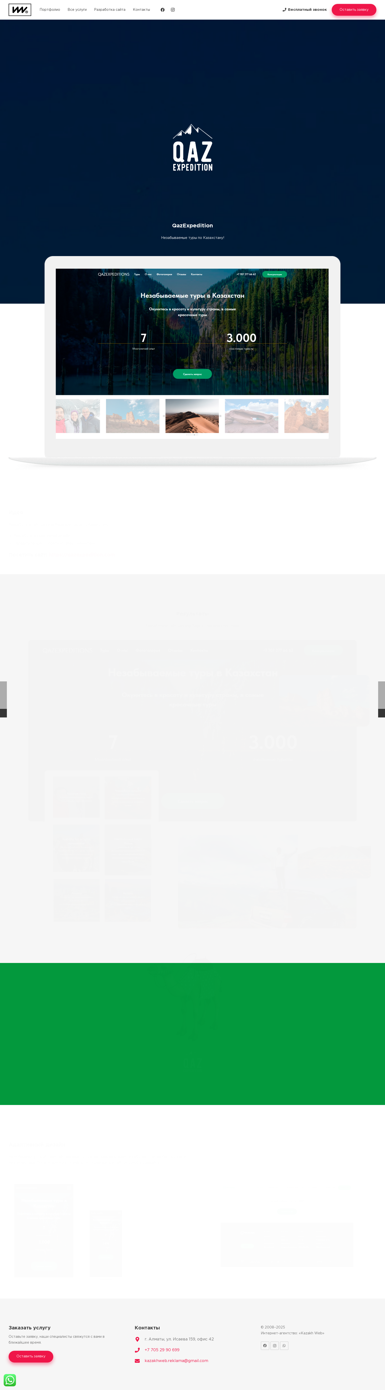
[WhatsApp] (284, 1345)
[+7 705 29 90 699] (140, 1350)
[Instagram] (173, 10)
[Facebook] (162, 10)
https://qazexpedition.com (82, 555)
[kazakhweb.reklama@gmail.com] (140, 1361)
